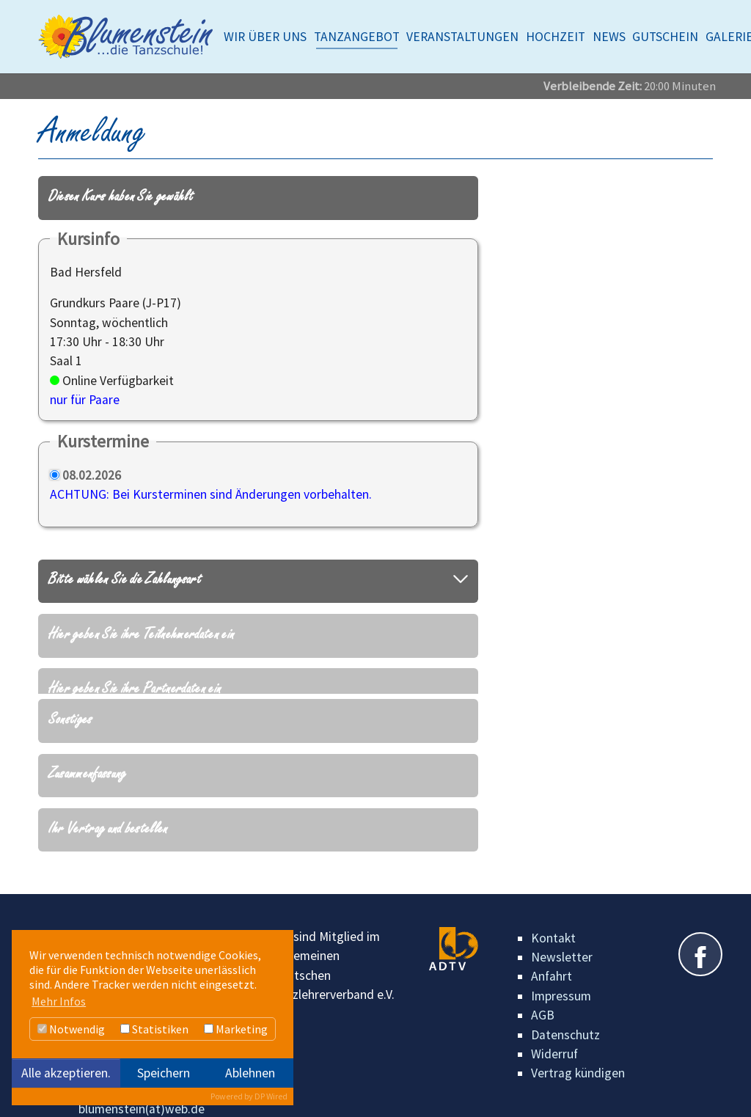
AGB (542, 993)
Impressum (561, 973)
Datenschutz (565, 1012)
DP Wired (270, 1096)
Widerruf (554, 1032)
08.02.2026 (91, 475)
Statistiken (154, 1029)
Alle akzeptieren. (66, 1073)
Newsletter (562, 935)
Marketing (236, 1029)
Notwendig (71, 1029)
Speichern (163, 1073)
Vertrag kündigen (578, 1051)
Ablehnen (250, 1073)
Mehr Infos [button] (59, 1001)
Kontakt (553, 915)
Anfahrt (551, 954)
